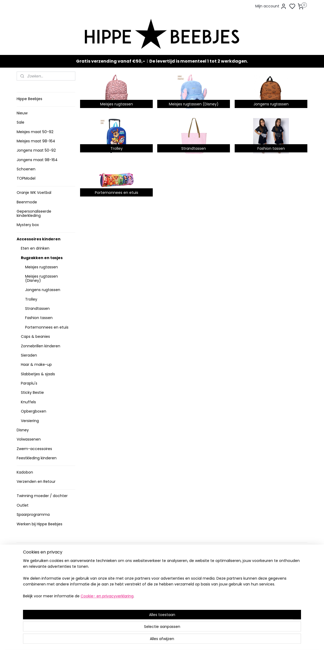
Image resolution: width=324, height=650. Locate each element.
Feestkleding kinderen (37, 458)
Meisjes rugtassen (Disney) (41, 278)
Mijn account (271, 6)
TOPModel (26, 178)
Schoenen (26, 169)
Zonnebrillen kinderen (40, 346)
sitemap (181, 640)
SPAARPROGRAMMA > (153, 613)
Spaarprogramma (33, 514)
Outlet (23, 505)
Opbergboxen (33, 411)
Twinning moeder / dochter (42, 495)
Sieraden (29, 355)
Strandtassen (37, 308)
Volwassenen (29, 439)
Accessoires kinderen (39, 239)
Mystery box (28, 224)
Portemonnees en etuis (46, 327)
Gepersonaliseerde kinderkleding (34, 213)
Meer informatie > (92, 605)
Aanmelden (208, 582)
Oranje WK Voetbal (34, 192)
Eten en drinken (35, 248)
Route (84, 611)
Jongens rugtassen (42, 289)
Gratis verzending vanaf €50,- (110, 61)
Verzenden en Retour (36, 481)
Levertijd (26, 563)
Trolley (31, 299)
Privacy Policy (30, 585)
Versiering (30, 420)
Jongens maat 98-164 (37, 159)
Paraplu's (29, 383)
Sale (20, 122)
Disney (23, 430)
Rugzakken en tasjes (42, 257)
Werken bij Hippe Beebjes (39, 524)
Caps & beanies (35, 336)
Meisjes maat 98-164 (36, 141)
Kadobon (25, 472)
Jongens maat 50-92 (36, 150)
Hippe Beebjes (29, 98)
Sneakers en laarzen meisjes (160, 585)
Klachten (26, 591)
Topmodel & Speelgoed (156, 596)
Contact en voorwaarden (41, 580)
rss (192, 640)
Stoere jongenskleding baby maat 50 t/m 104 (159, 577)
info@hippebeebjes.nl (219, 601)
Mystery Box (145, 602)
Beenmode (27, 202)
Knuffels (28, 402)
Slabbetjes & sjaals (38, 374)
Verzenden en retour (37, 569)
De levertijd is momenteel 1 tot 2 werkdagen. (198, 61)
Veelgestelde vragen (37, 574)
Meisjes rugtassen (41, 267)
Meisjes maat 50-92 (35, 131)
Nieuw (22, 113)
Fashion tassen (39, 317)
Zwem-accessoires (34, 448)
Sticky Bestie (32, 392)
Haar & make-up (36, 364)
